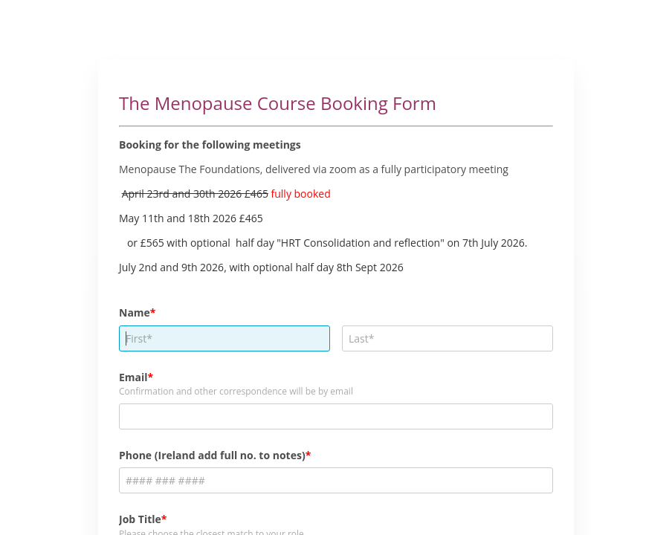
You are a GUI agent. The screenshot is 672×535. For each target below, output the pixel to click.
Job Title (140, 519)
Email (133, 377)
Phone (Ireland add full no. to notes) (212, 455)
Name (134, 312)
